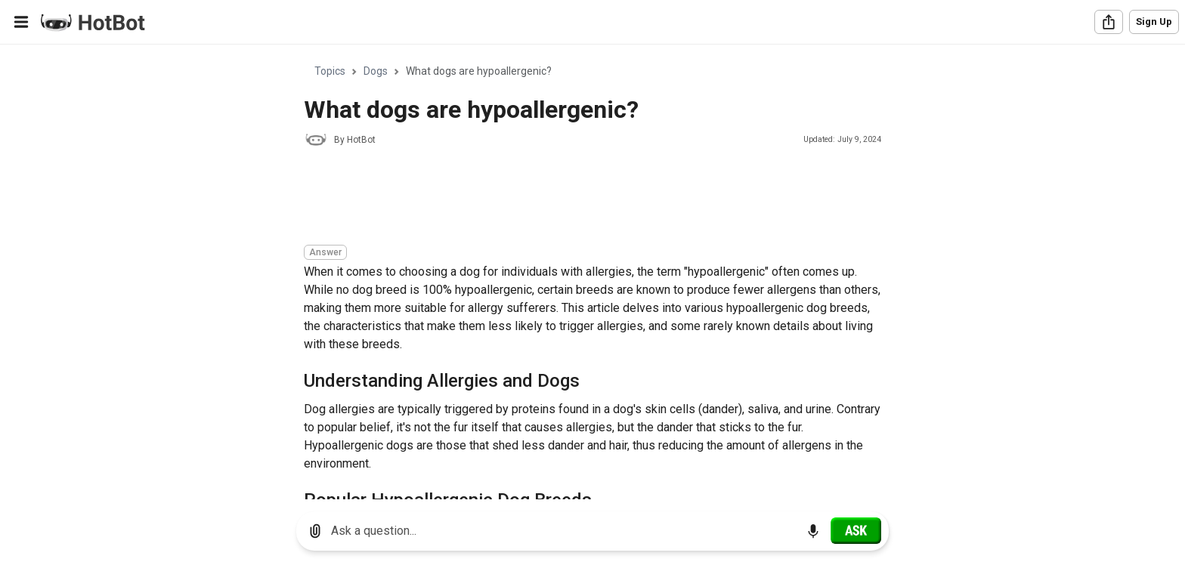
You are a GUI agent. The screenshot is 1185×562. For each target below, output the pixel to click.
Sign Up (1154, 21)
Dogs (376, 71)
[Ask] (856, 530)
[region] (592, 272)
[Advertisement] (579, 198)
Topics (329, 71)
